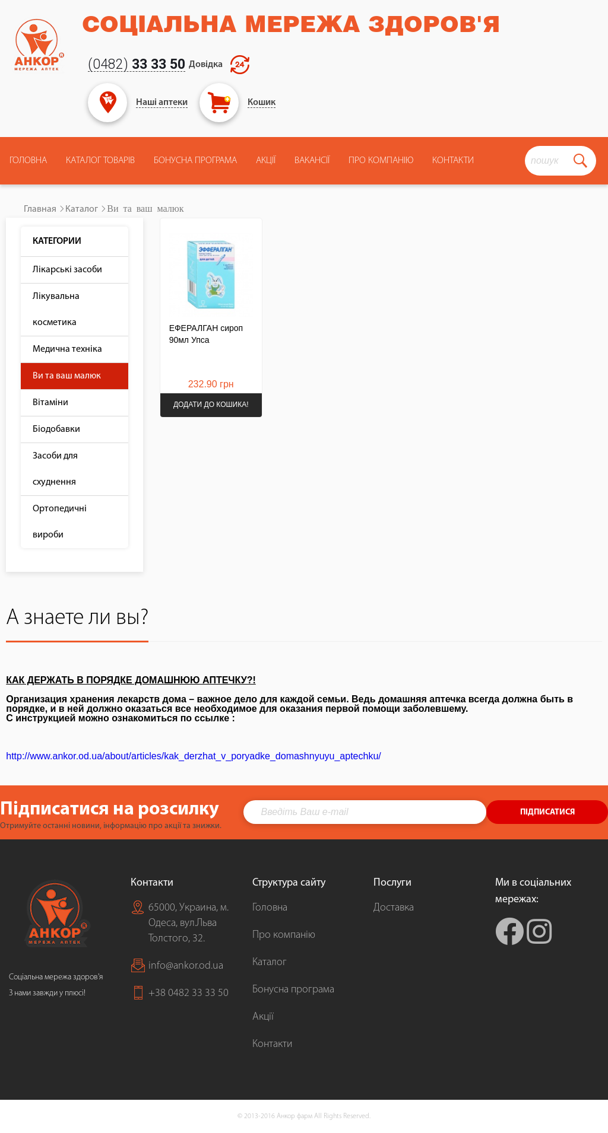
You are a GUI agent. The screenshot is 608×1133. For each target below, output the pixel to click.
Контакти (453, 161)
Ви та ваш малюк (67, 376)
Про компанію (283, 935)
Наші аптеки (162, 102)
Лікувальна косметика (56, 309)
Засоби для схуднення (55, 469)
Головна (28, 161)
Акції (266, 161)
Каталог (81, 209)
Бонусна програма (195, 161)
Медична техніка (67, 349)
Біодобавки (56, 429)
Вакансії (312, 161)
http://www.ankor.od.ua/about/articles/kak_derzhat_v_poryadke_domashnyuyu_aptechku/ (193, 756)
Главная (40, 209)
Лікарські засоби (67, 270)
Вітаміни (50, 403)
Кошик (262, 102)
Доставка (393, 908)
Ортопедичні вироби (60, 522)
